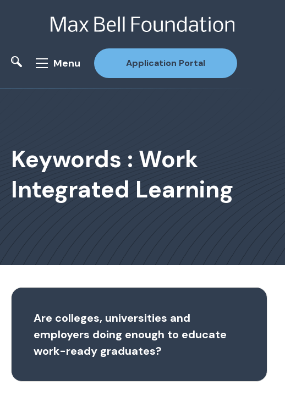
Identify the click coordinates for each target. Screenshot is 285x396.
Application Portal (165, 63)
